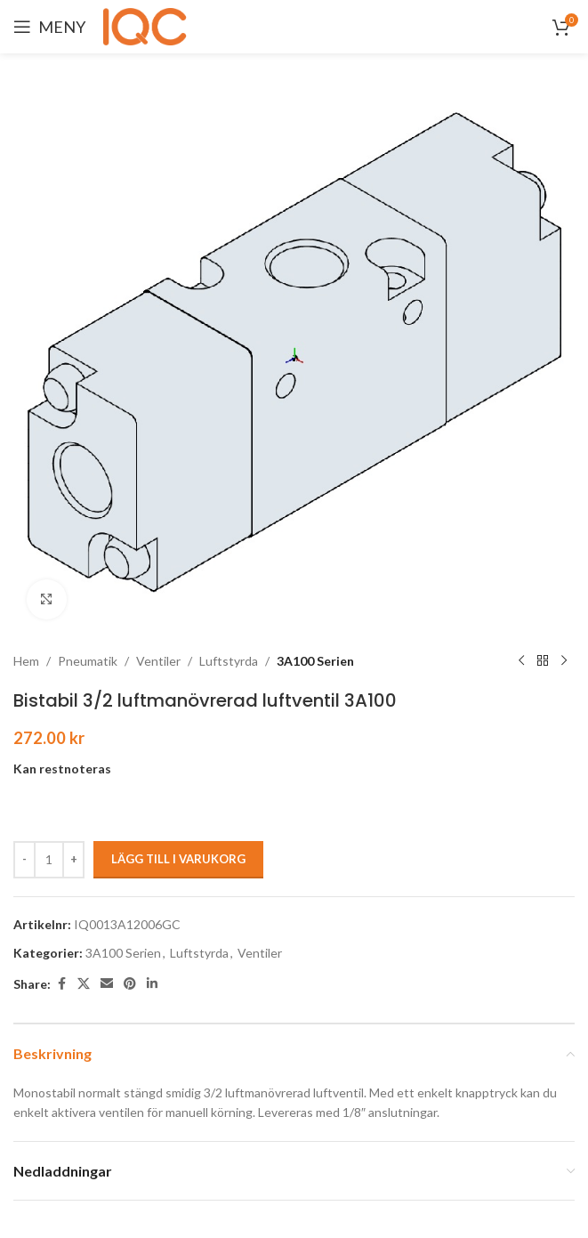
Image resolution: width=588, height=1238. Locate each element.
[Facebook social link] (61, 984)
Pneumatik (87, 660)
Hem (26, 660)
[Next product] (564, 661)
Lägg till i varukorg (178, 859)
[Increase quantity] (73, 859)
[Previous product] (521, 661)
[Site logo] (147, 25)
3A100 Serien (315, 660)
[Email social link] (106, 984)
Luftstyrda (228, 660)
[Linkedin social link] (152, 984)
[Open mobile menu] (49, 27)
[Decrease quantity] (24, 859)
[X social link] (83, 984)
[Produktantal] (49, 859)
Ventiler (158, 660)
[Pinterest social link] (129, 984)
